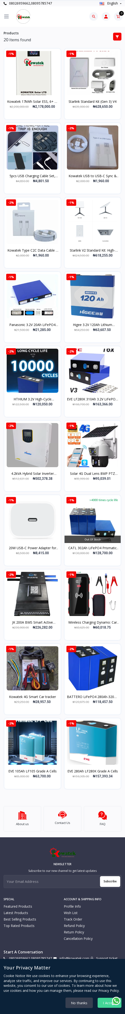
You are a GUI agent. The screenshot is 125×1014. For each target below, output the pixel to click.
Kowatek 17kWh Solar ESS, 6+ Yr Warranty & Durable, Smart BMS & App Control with (32, 101)
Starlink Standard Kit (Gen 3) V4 (92, 101)
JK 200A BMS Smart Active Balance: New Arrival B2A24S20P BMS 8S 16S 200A (32, 622)
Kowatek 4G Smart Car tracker (32, 696)
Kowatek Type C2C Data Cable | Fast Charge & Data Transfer (32, 250)
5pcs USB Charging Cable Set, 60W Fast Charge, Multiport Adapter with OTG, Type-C (32, 176)
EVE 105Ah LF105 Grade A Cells (32, 771)
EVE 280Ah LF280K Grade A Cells (92, 771)
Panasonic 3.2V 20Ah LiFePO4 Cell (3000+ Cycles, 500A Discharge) (32, 324)
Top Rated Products (19, 923)
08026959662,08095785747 (28, 3)
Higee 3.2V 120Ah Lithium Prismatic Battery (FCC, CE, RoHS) (92, 324)
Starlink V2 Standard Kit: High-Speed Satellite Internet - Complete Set (92, 250)
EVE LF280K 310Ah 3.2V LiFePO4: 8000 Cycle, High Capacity (92, 399)
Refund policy (74, 923)
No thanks (79, 1002)
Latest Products (16, 910)
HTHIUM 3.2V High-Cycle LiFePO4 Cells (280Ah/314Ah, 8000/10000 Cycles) (32, 399)
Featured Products (18, 904)
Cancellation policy (78, 936)
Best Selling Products (20, 917)
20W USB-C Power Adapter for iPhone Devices (32, 548)
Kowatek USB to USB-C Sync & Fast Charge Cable (93, 176)
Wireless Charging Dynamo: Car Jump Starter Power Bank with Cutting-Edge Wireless (92, 622)
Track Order (73, 917)
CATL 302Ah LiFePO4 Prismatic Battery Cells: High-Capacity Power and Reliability (92, 548)
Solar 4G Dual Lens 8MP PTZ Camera (92, 473)
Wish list (71, 910)
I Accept (109, 1002)
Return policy (74, 930)
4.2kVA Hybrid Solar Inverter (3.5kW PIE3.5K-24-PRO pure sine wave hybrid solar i (32, 473)
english (109, 3)
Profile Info (72, 904)
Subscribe (110, 879)
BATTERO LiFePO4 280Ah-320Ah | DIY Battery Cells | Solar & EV (92, 696)
